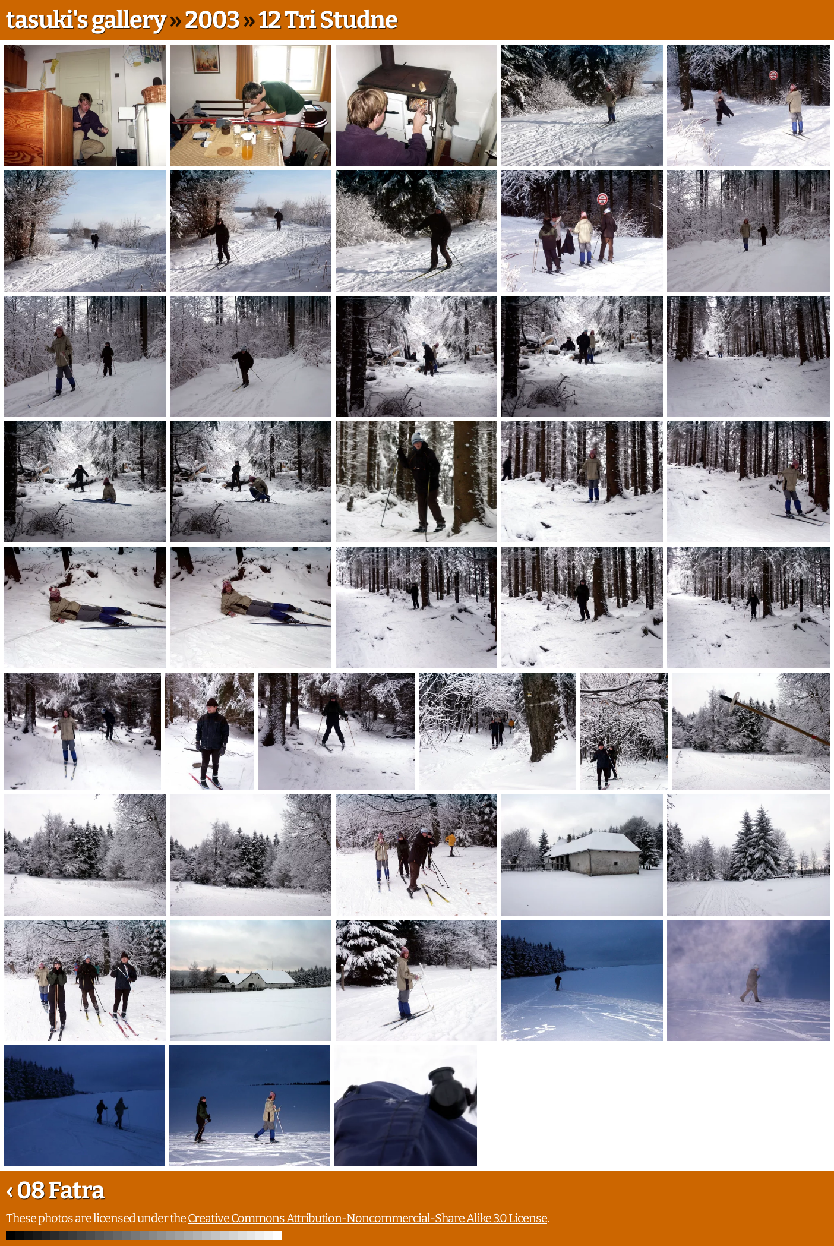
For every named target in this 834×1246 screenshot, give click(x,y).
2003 (212, 20)
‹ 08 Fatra (55, 1190)
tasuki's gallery (86, 20)
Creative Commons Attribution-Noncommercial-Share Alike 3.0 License (367, 1218)
